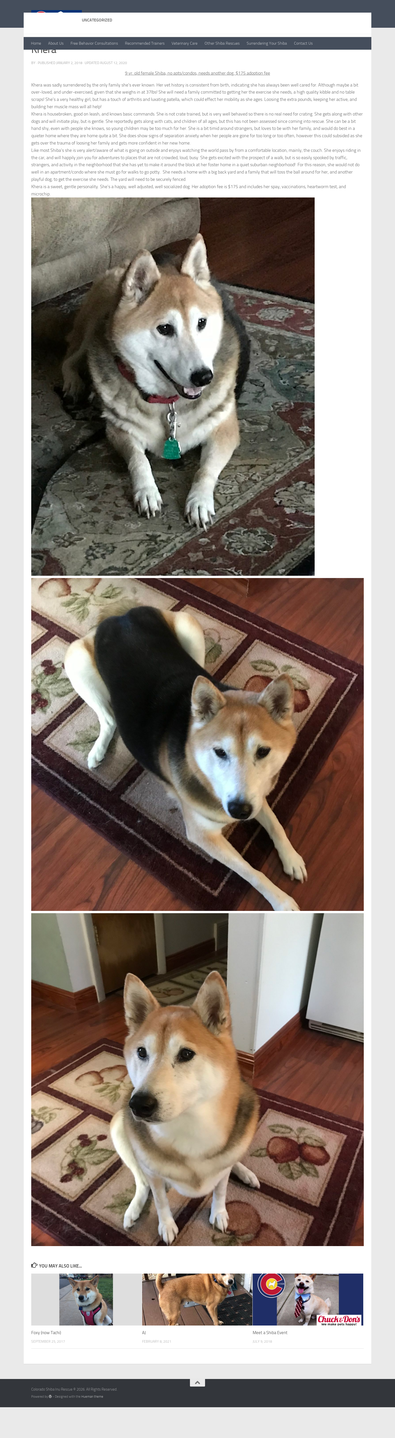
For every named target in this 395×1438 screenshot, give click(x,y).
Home (36, 43)
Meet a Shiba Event (270, 1363)
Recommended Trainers (144, 43)
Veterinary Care (185, 43)
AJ (144, 1363)
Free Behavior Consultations (94, 43)
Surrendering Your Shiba (267, 43)
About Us (55, 43)
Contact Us (303, 43)
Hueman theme (92, 1427)
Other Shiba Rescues (222, 43)
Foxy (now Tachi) (46, 1363)
